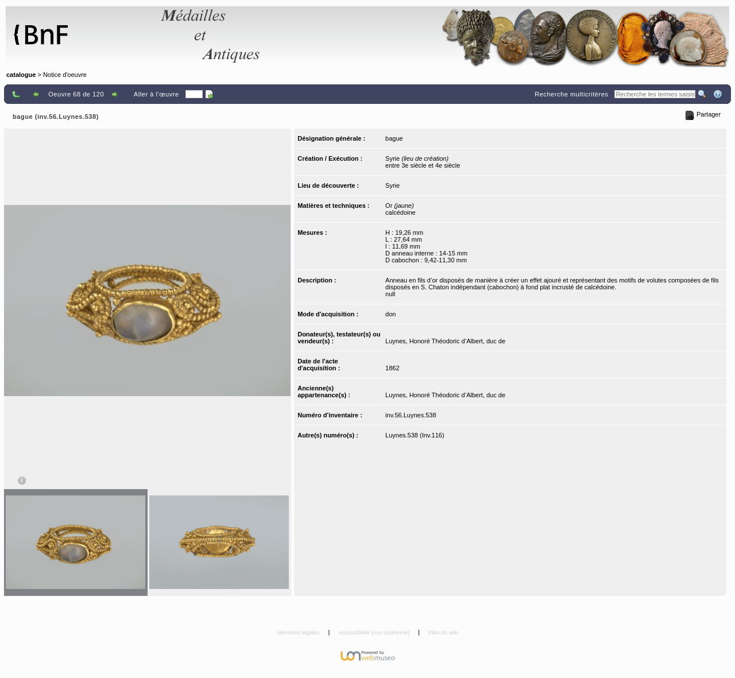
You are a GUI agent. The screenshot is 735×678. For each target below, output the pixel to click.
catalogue (21, 74)
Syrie (392, 185)
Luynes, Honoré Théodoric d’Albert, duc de (445, 341)
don (390, 314)
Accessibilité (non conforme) (374, 632)
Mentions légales (299, 632)
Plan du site (443, 632)
